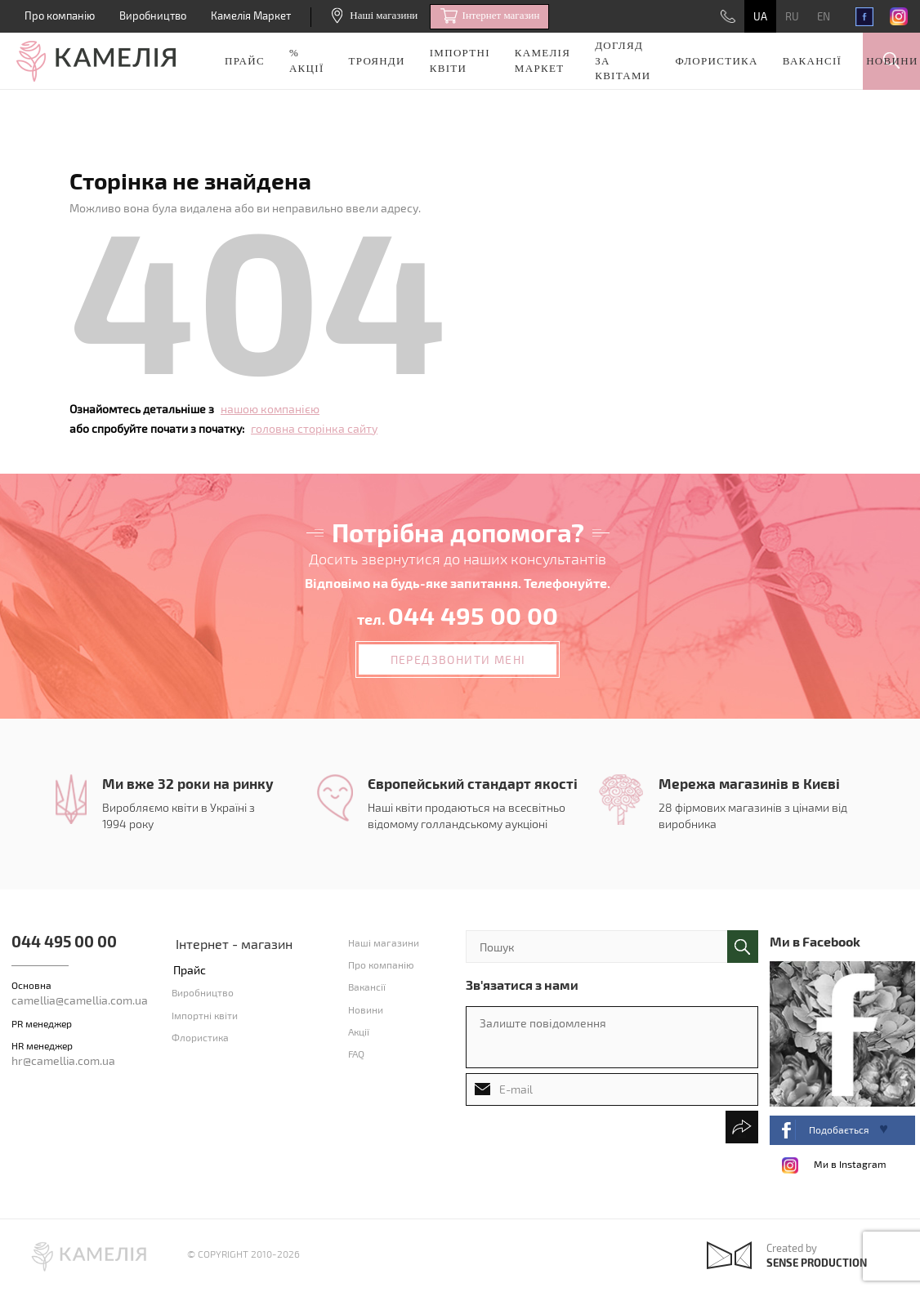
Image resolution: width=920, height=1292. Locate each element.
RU (792, 16)
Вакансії (812, 61)
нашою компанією (270, 409)
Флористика (717, 61)
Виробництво (152, 15)
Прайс (245, 61)
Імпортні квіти (460, 60)
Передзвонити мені (458, 659)
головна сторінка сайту (314, 428)
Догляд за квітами (622, 60)
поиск (742, 946)
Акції (358, 1031)
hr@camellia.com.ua (63, 1060)
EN (823, 16)
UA (760, 16)
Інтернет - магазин (234, 943)
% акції (306, 60)
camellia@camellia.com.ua (79, 1000)
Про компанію (60, 15)
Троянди (377, 61)
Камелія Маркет (251, 15)
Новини (892, 61)
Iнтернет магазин (489, 16)
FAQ (356, 1053)
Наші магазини (375, 15)
